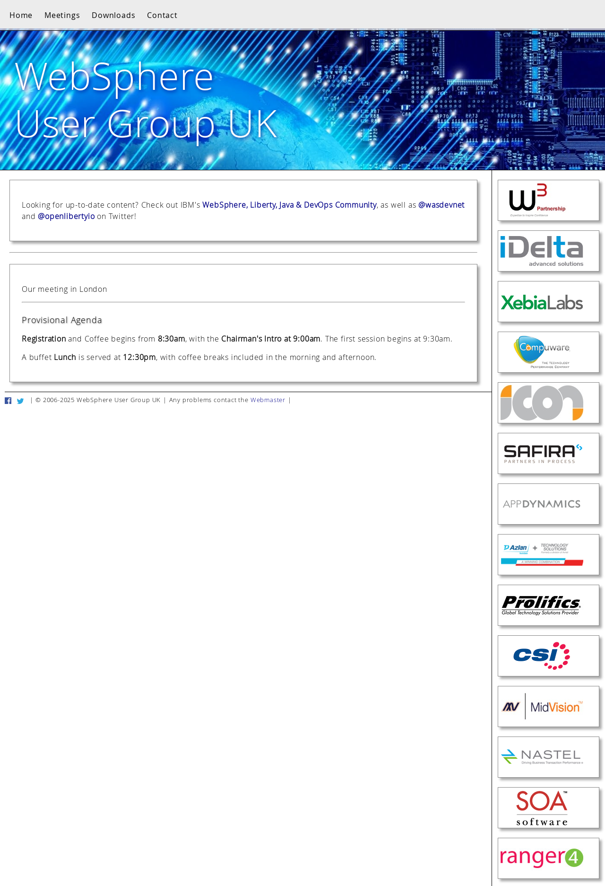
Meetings (62, 15)
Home (21, 15)
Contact (162, 15)
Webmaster (268, 400)
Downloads (113, 15)
